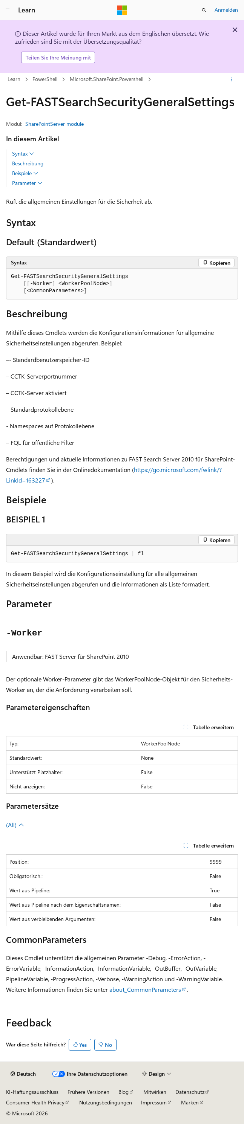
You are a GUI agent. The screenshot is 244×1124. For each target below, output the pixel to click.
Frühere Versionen (88, 1091)
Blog (123, 1091)
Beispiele (25, 173)
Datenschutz (189, 1091)
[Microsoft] (122, 10)
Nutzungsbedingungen (105, 1102)
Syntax (23, 153)
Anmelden (226, 9)
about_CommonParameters (145, 989)
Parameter (27, 183)
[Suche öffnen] (204, 10)
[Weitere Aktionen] (231, 79)
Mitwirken (154, 1091)
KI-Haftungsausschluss (32, 1091)
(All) (15, 825)
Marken (190, 1102)
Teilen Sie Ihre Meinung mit (58, 57)
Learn (14, 78)
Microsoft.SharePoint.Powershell (106, 78)
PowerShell (44, 78)
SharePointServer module (54, 123)
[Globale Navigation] (7, 10)
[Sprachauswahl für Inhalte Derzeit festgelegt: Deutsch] (23, 1074)
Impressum (154, 1102)
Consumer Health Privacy (35, 1102)
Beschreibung (27, 163)
